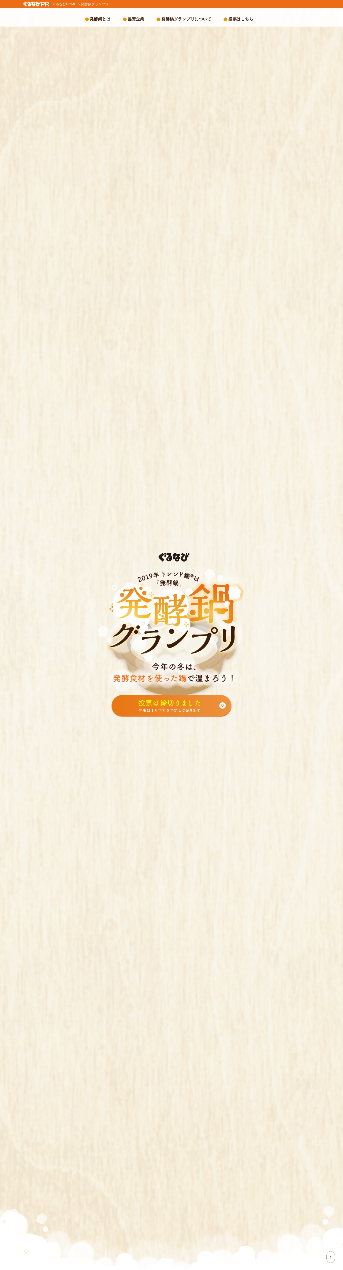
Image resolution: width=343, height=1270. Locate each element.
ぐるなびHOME (64, 4)
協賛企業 (136, 19)
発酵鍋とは (100, 19)
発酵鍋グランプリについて (186, 19)
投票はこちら (240, 19)
